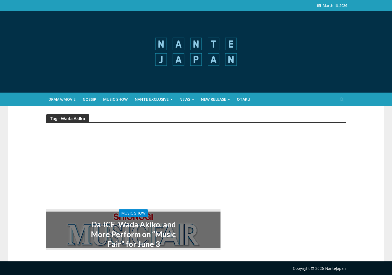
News (184, 99)
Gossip (89, 99)
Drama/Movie (62, 99)
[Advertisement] (196, 168)
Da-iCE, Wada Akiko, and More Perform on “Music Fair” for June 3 (133, 234)
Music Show (115, 99)
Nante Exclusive (152, 99)
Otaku (243, 99)
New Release (213, 99)
